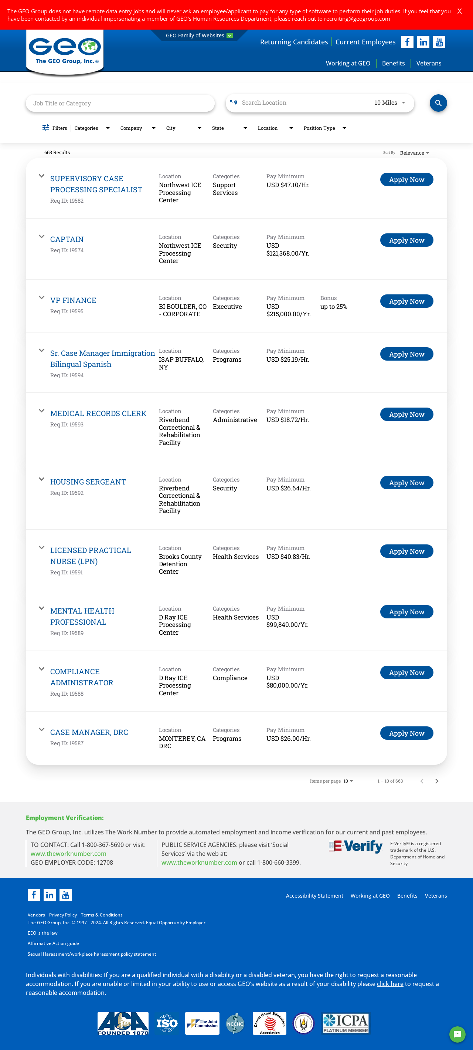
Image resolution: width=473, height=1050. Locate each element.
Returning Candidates (294, 41)
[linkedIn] (423, 42)
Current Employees (366, 41)
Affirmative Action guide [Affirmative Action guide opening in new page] (53, 943)
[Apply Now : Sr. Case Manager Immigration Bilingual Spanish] (406, 354)
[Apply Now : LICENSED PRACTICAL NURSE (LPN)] (406, 551)
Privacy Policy (63, 915)
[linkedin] (50, 895)
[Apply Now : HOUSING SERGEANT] (406, 483)
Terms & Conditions (102, 915)
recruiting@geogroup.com (357, 18)
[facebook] (407, 42)
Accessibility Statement (313, 895)
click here (390, 983)
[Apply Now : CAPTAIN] (406, 240)
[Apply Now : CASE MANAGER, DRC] (406, 733)
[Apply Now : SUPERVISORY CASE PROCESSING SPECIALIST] (406, 179)
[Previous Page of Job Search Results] (422, 780)
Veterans (429, 63)
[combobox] (120, 103)
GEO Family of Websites (199, 35)
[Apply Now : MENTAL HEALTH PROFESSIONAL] (406, 611)
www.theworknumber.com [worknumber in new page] (68, 854)
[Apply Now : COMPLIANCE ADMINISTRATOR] (406, 672)
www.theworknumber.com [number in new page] (199, 862)
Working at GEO (348, 63)
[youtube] (439, 42)
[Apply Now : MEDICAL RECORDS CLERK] (406, 414)
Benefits (393, 63)
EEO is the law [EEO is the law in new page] (43, 933)
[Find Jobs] (438, 103)
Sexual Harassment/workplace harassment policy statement (92, 954)
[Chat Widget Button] (457, 1034)
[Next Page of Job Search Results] (436, 780)
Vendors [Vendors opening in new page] (36, 915)
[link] (236, 188)
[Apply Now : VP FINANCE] (406, 301)
